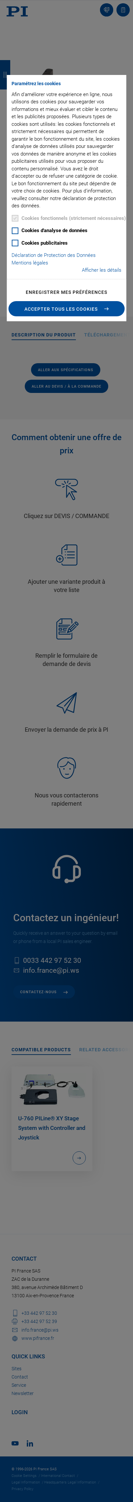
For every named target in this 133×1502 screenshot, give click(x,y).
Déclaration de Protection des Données (54, 255)
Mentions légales (30, 263)
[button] (66, 308)
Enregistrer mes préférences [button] (66, 292)
